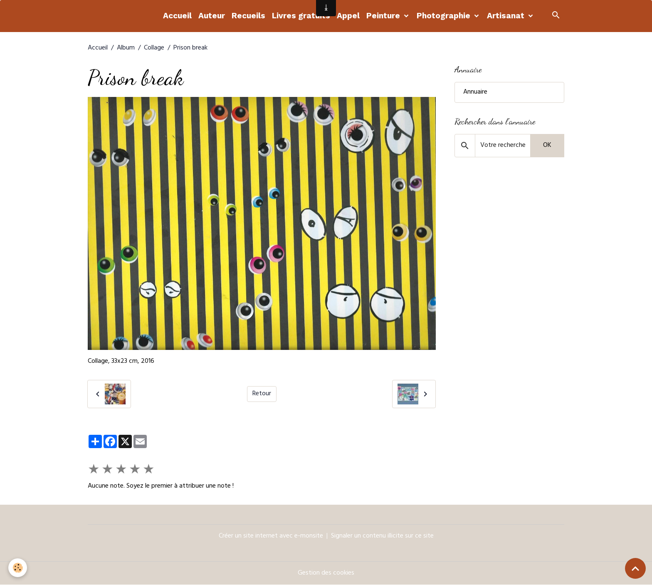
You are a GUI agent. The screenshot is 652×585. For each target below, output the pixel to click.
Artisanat (506, 15)
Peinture (384, 15)
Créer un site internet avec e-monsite (271, 536)
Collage (154, 48)
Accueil (177, 15)
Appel (348, 15)
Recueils (248, 15)
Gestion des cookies (326, 573)
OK (547, 145)
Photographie (444, 15)
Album (126, 48)
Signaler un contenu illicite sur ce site (382, 536)
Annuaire (475, 92)
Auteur (211, 15)
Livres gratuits (301, 15)
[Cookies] (17, 567)
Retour (261, 394)
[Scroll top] (635, 568)
